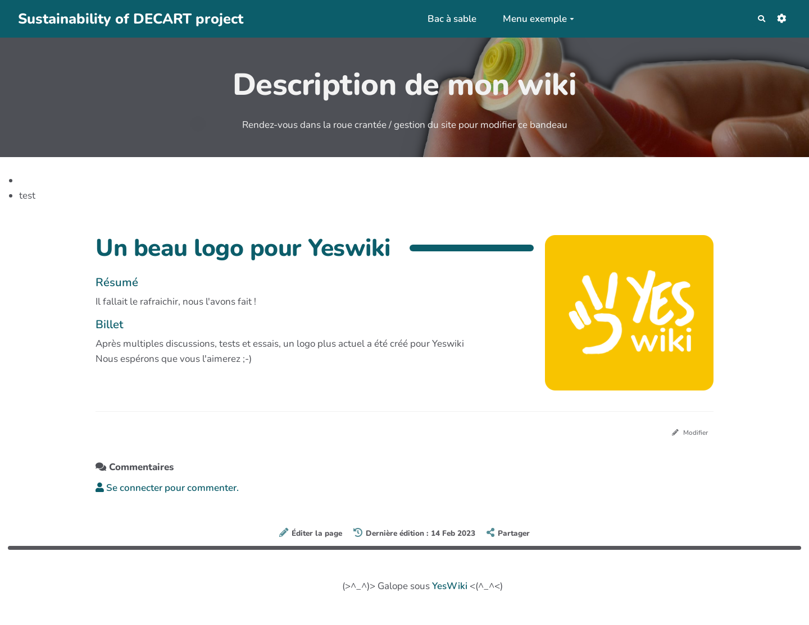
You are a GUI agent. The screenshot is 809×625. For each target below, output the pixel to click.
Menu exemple (532, 18)
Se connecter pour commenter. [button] (167, 491)
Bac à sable (445, 18)
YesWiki (449, 588)
